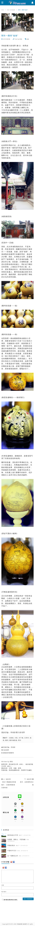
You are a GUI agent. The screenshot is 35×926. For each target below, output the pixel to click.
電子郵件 (3, 891)
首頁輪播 (12, 10)
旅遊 (8, 10)
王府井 (26, 738)
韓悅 (21, 39)
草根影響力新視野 (17, 732)
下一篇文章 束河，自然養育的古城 (26, 782)
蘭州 (6, 740)
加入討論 (5, 862)
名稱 (2, 885)
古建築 (11, 738)
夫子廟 (21, 738)
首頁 (2, 10)
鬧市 (19, 740)
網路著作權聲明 (8, 753)
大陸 (16, 738)
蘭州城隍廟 (13, 740)
